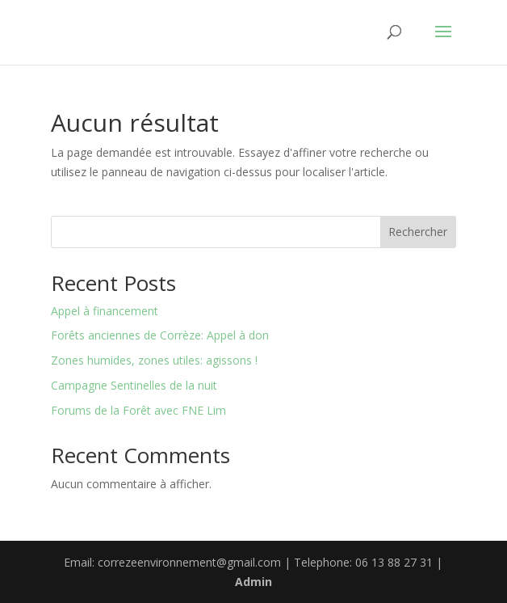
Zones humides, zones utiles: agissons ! (154, 360)
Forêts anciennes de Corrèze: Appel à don (160, 335)
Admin (253, 581)
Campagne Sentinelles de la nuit (134, 385)
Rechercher (417, 231)
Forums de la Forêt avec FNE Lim (138, 410)
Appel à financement (104, 310)
